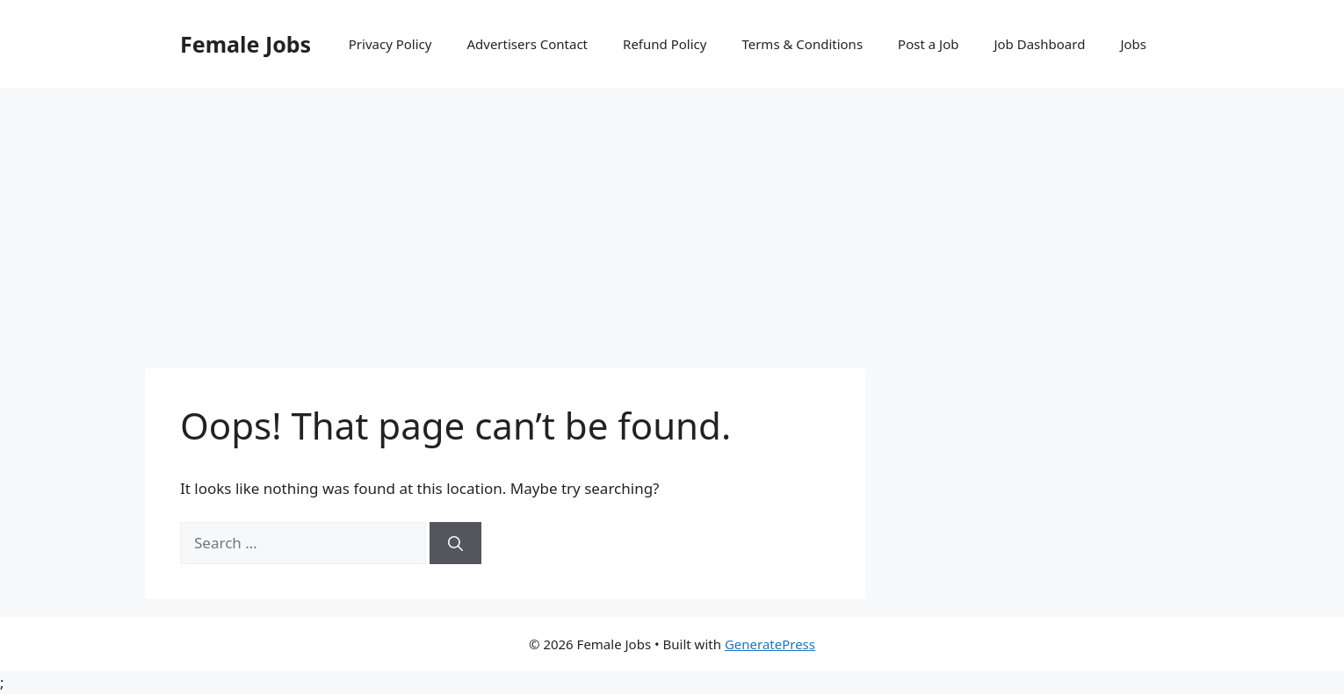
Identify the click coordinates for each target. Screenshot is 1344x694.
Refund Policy (664, 44)
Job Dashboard (1039, 44)
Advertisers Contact (527, 44)
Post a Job (928, 44)
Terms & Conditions (802, 44)
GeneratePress (770, 644)
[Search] (455, 543)
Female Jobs (245, 44)
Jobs (1133, 44)
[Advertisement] (672, 219)
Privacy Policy (390, 44)
